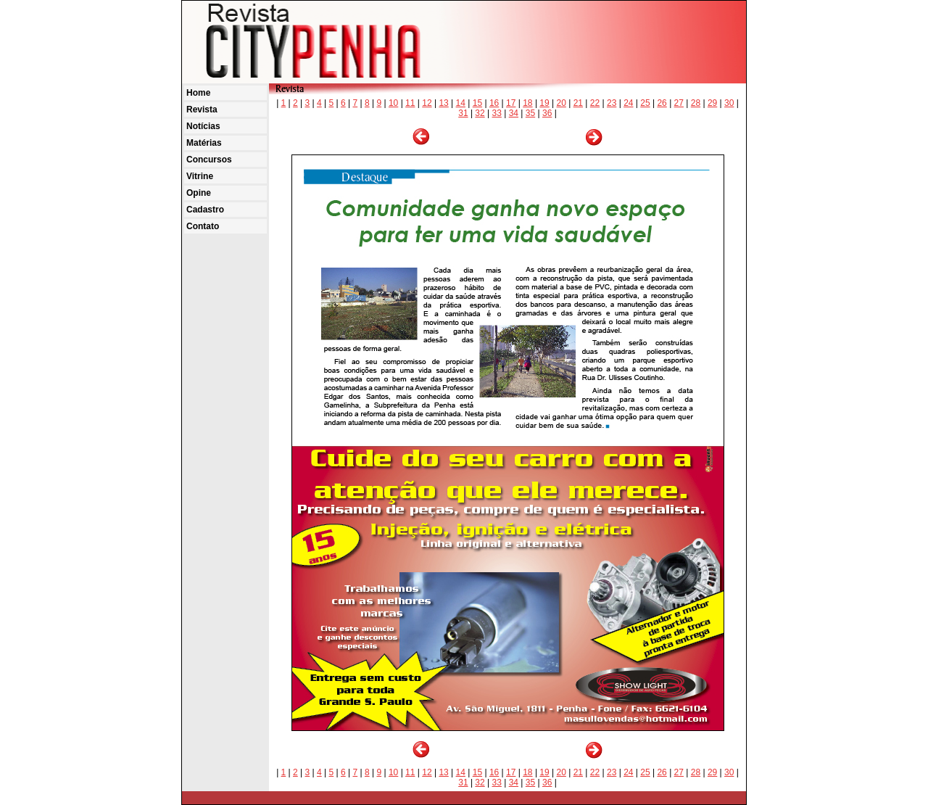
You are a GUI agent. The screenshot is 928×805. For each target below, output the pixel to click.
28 (695, 103)
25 (645, 103)
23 (611, 103)
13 (443, 103)
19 (544, 103)
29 (712, 103)
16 (494, 103)
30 (729, 103)
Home (198, 93)
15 (477, 103)
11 (410, 103)
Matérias (204, 143)
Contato (202, 226)
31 (463, 113)
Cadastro (205, 210)
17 (510, 103)
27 (679, 103)
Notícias (203, 126)
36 (547, 113)
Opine (198, 193)
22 (595, 103)
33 (497, 113)
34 (513, 113)
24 (628, 103)
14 (460, 103)
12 (426, 103)
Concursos (209, 159)
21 (578, 103)
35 (530, 113)
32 (479, 113)
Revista (202, 109)
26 (661, 103)
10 (393, 103)
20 (561, 103)
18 (527, 103)
